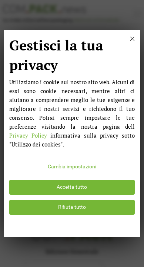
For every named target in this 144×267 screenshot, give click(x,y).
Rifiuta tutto (72, 207)
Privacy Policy (28, 135)
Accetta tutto (72, 187)
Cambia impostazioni (72, 167)
